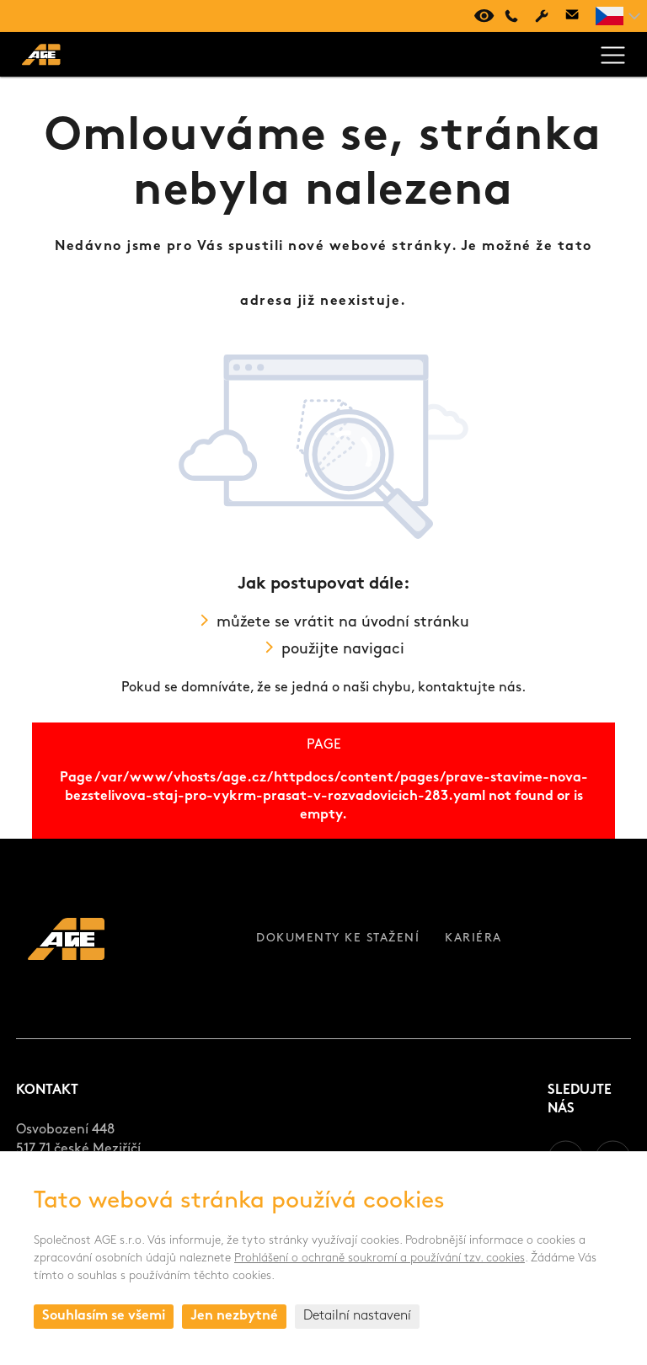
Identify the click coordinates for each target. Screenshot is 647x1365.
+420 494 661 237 (511, 16)
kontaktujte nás (469, 688)
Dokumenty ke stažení (338, 938)
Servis (541, 16)
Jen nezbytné (234, 1316)
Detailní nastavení (357, 1316)
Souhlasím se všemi (103, 1316)
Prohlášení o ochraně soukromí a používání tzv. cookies (379, 1258)
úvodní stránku (415, 623)
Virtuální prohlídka (481, 16)
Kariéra (473, 938)
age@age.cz (572, 16)
